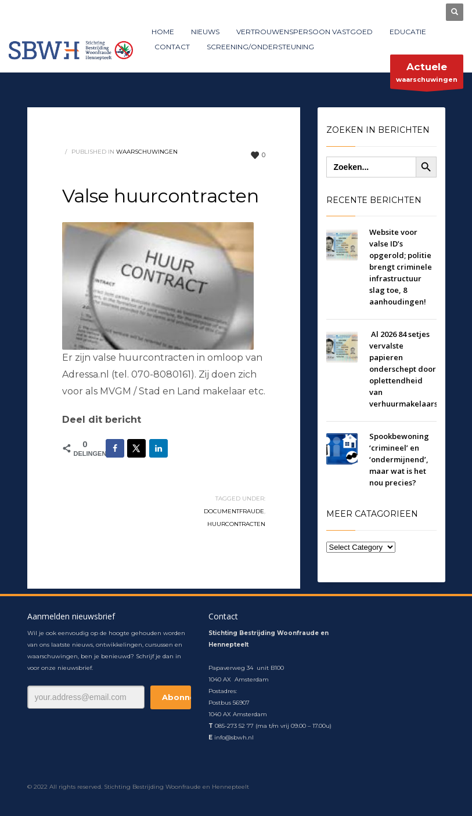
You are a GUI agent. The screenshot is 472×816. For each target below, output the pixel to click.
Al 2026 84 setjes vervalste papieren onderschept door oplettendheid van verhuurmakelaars (403, 369)
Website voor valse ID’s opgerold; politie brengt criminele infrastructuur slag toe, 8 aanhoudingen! (400, 267)
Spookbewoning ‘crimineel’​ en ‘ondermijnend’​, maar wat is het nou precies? (399, 459)
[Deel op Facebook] (115, 448)
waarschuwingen (426, 74)
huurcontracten (236, 524)
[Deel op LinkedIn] (158, 448)
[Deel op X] (136, 448)
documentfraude (234, 511)
